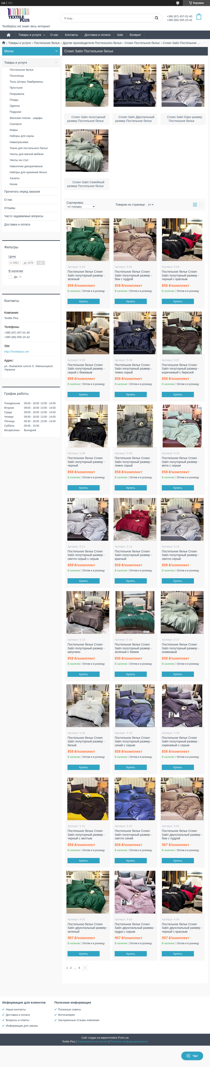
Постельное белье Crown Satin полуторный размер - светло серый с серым (86, 555)
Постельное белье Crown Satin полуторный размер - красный (133, 555)
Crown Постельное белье (142, 43)
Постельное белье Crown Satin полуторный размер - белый (86, 741)
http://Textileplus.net (16, 351)
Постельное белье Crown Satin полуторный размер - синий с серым (133, 741)
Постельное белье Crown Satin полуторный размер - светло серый (180, 555)
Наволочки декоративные (26, 166)
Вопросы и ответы (17, 1020)
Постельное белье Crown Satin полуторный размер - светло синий (133, 834)
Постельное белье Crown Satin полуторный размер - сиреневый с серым (180, 741)
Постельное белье (47, 43)
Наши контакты (16, 1009)
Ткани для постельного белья (29, 148)
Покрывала (17, 93)
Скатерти (16, 124)
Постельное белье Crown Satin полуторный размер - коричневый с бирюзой (180, 368)
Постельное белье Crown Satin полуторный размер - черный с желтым (86, 834)
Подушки (15, 111)
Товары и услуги (29, 35)
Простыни (16, 87)
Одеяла (15, 105)
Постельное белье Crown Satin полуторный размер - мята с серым (180, 461)
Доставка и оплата (97, 35)
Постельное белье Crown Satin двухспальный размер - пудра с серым (135, 927)
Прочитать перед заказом (22, 191)
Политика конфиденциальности (129, 1041)
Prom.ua (123, 1037)
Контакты (71, 35)
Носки (13, 184)
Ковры (14, 130)
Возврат (135, 35)
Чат (192, 1056)
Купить (83, 301)
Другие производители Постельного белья (92, 43)
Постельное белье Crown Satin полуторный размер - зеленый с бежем (133, 648)
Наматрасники (19, 142)
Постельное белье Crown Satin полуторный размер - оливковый (180, 648)
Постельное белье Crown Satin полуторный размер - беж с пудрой (133, 275)
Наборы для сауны (22, 136)
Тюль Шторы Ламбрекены (26, 81)
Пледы (14, 99)
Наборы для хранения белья (28, 172)
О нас (54, 35)
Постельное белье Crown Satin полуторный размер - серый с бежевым (86, 368)
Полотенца (17, 75)
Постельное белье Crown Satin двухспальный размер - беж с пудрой (182, 834)
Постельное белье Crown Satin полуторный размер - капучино (86, 648)
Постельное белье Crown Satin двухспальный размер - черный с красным (182, 927)
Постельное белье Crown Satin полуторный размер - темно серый (133, 368)
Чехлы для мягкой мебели (27, 154)
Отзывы (9, 208)
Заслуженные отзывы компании (78, 1020)
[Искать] (156, 18)
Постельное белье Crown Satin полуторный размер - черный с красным (180, 275)
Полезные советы (69, 1009)
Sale (120, 35)
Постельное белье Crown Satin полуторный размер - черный (86, 461)
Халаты (15, 178)
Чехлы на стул (19, 160)
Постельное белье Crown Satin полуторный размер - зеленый (86, 275)
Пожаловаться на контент (92, 1041)
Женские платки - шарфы (26, 118)
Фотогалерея (66, 1014)
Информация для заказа (22, 1025)
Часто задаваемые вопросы (23, 216)
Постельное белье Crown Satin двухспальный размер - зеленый (88, 927)
